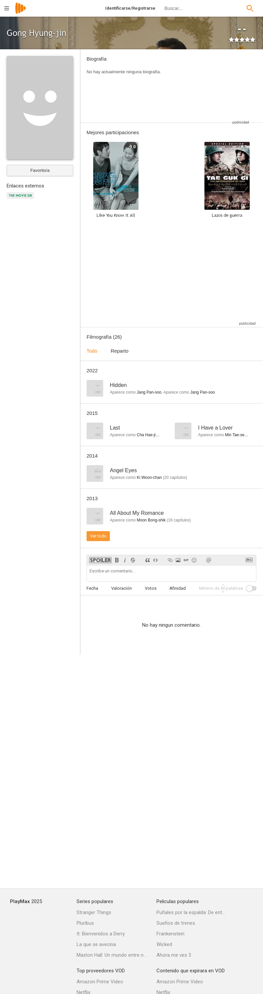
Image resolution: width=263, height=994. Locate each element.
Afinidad (177, 588)
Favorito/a (40, 170)
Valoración (121, 588)
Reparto (120, 351)
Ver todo (98, 535)
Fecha (92, 588)
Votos (150, 588)
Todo (92, 351)
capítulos (175, 477)
